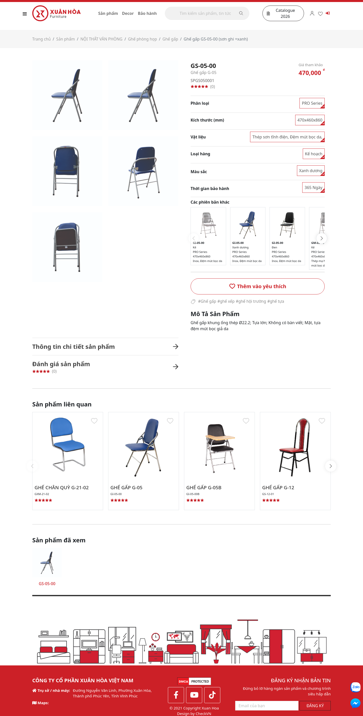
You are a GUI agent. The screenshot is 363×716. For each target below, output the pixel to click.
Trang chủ (41, 40)
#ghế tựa (278, 302)
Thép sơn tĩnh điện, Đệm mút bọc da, (287, 138)
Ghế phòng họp (144, 40)
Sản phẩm (111, 14)
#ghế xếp (227, 302)
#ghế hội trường (252, 302)
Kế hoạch (313, 155)
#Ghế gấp (207, 302)
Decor (131, 14)
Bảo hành (149, 14)
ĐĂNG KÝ (315, 707)
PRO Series (312, 104)
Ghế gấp (173, 40)
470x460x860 (309, 121)
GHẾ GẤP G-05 (127, 488)
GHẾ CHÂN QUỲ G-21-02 (63, 488)
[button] (258, 287)
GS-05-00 (47, 585)
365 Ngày (313, 189)
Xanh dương (311, 172)
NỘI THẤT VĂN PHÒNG (102, 40)
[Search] (209, 13)
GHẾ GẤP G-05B (205, 488)
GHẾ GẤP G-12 (279, 488)
